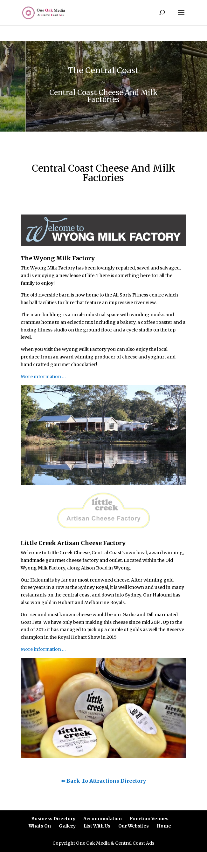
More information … (43, 376)
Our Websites (133, 826)
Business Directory (53, 818)
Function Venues (149, 818)
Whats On (40, 826)
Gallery (67, 826)
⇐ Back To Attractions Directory (103, 781)
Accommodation (102, 818)
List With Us (97, 826)
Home (164, 826)
